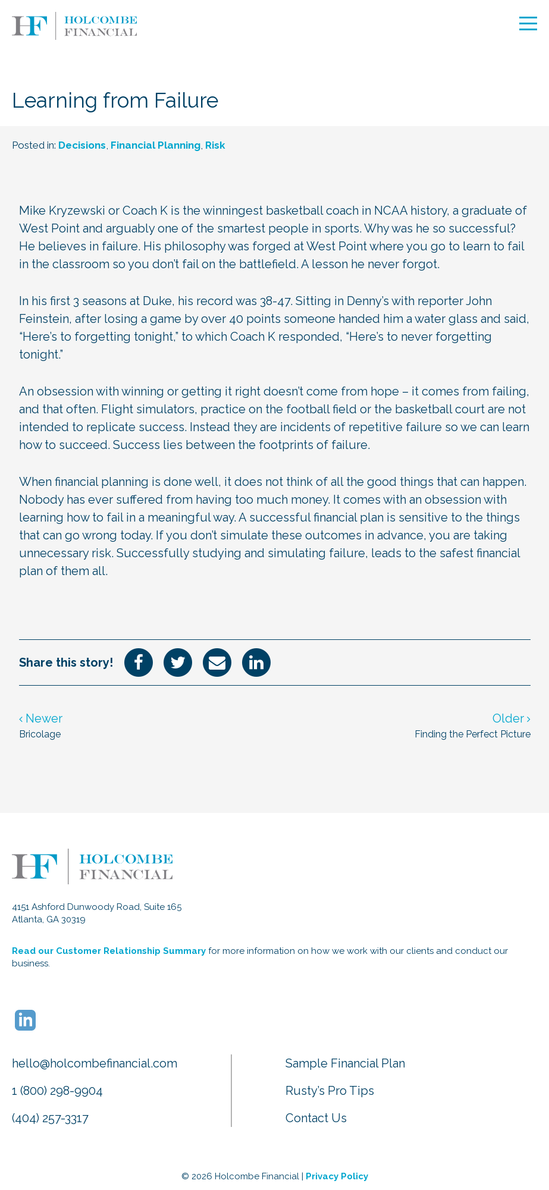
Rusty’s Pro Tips (330, 1091)
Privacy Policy (337, 1176)
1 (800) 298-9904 (57, 1091)
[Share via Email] (217, 661)
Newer (40, 718)
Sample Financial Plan (345, 1063)
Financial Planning (155, 145)
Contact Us (316, 1118)
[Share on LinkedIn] (256, 661)
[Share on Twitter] (177, 661)
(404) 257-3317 (50, 1118)
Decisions (82, 145)
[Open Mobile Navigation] (528, 23)
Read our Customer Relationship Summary (109, 951)
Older (511, 718)
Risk (215, 145)
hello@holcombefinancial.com (94, 1063)
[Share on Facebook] (138, 661)
